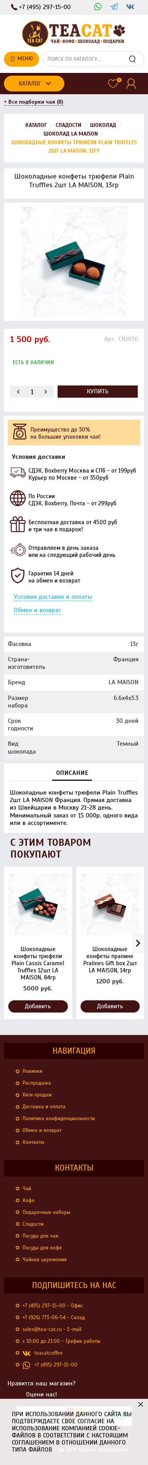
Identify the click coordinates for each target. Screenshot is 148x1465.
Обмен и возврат (37, 610)
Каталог (30, 83)
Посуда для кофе (42, 1248)
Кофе (28, 1200)
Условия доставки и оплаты (53, 597)
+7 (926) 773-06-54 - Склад (53, 1317)
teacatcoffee (42, 1353)
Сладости (32, 1224)
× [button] (140, 1404)
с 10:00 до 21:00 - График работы (61, 1341)
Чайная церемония (44, 1260)
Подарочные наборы (46, 1212)
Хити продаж (37, 1095)
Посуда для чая (40, 1236)
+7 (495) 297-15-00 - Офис (52, 1306)
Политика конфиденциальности (58, 1118)
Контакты (33, 1142)
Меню (21, 58)
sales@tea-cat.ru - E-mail (51, 1329)
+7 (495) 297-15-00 (49, 1365)
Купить (98, 391)
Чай (26, 1189)
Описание (72, 773)
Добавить (38, 1006)
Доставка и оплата (44, 1107)
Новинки (32, 1071)
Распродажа (36, 1083)
